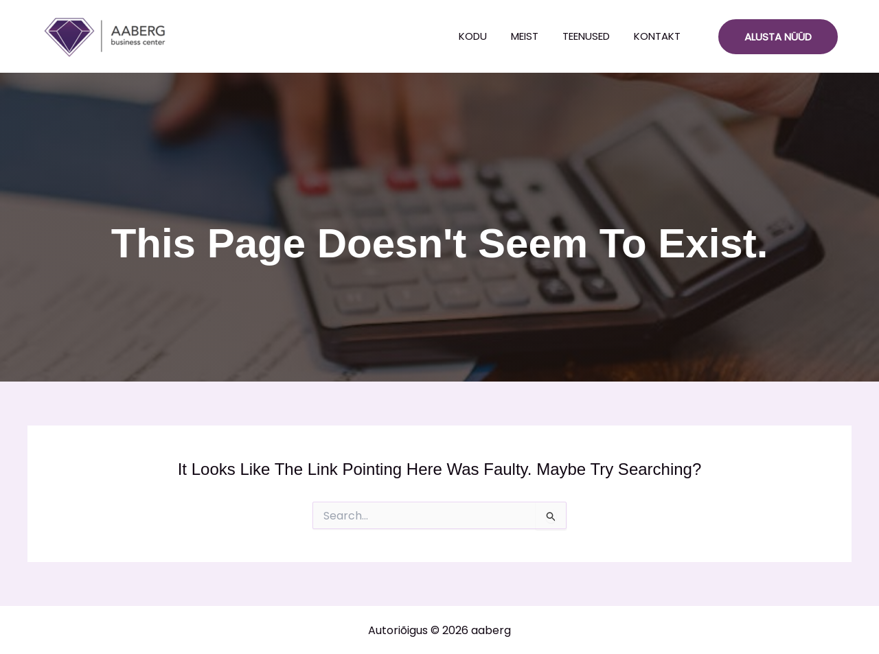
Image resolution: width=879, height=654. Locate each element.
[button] (778, 36)
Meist (524, 36)
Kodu (473, 36)
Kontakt (657, 36)
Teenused (586, 36)
